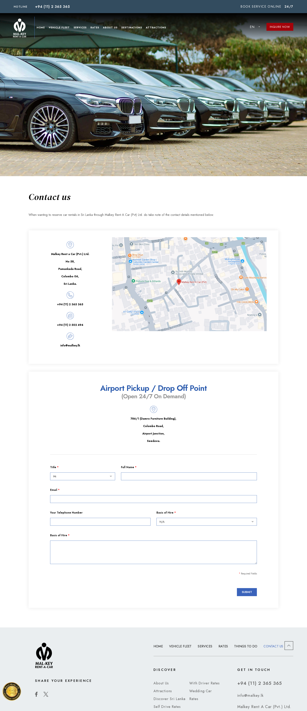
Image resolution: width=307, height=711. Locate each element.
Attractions (156, 28)
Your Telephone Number (66, 513)
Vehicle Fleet (59, 28)
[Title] (82, 476)
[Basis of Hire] (206, 522)
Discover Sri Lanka (169, 698)
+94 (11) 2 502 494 (70, 325)
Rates (95, 28)
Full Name (128, 467)
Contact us (273, 646)
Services (80, 28)
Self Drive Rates (167, 706)
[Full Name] (189, 476)
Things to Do (245, 646)
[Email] (153, 499)
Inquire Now (280, 27)
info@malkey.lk (70, 345)
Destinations (132, 28)
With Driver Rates (204, 683)
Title (54, 467)
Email (55, 490)
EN (252, 27)
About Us (111, 28)
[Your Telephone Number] (100, 522)
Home (41, 28)
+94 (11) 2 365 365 (52, 6)
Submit (247, 592)
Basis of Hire (166, 513)
